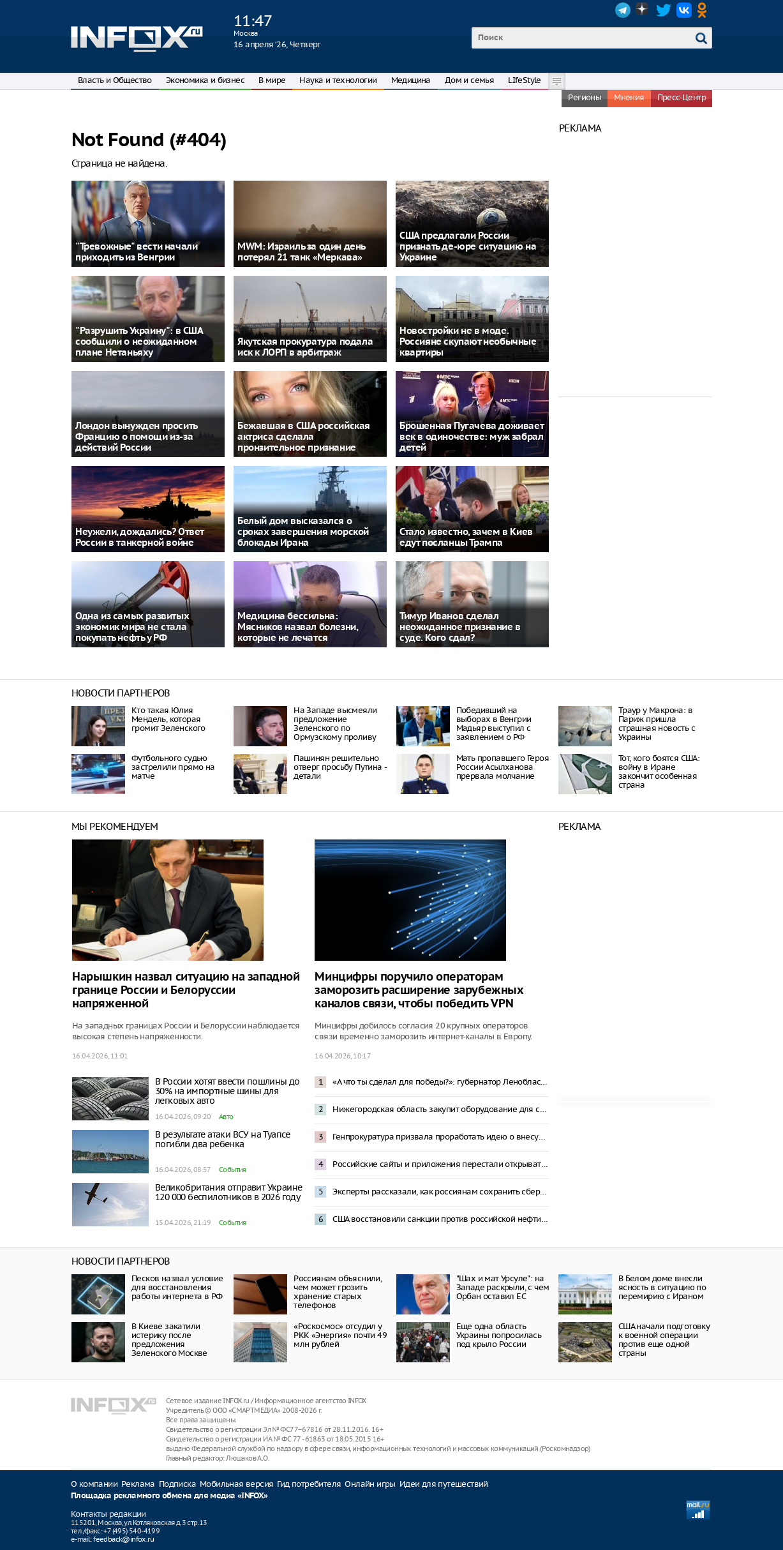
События (232, 1169)
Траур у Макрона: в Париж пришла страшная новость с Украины (656, 723)
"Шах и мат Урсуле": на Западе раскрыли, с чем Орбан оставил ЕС (502, 1287)
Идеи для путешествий (443, 1484)
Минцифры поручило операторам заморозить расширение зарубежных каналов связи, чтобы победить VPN (419, 990)
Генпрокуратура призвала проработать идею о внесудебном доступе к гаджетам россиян (440, 1136)
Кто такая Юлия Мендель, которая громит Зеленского (168, 719)
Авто (226, 1116)
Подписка (177, 1484)
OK (704, 10)
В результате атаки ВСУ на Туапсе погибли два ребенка (222, 1139)
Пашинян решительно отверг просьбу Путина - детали (340, 767)
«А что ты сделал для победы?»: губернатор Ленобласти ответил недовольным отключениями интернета (440, 1082)
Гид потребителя (309, 1484)
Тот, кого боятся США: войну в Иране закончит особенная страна (658, 771)
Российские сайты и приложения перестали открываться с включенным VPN (440, 1164)
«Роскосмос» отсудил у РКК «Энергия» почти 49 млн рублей (340, 1335)
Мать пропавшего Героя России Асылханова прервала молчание (502, 767)
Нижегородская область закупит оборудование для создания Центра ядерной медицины (440, 1109)
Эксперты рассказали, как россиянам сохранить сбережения (440, 1191)
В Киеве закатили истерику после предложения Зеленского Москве (169, 1339)
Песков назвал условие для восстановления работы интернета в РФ (177, 1287)
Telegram (622, 10)
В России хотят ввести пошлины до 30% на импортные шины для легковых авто (227, 1091)
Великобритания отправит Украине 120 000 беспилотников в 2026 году (228, 1192)
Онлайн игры (370, 1484)
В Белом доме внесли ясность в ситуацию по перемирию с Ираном (662, 1287)
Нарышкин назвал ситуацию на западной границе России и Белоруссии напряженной (186, 990)
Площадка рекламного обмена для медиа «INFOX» (169, 1496)
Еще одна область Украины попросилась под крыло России (499, 1335)
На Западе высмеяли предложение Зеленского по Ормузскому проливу (335, 723)
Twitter (663, 10)
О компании (94, 1484)
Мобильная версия (236, 1484)
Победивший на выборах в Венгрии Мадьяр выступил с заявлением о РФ (494, 723)
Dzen (643, 10)
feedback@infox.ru (123, 1539)
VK (684, 10)
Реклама (138, 1484)
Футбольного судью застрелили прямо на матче (173, 767)
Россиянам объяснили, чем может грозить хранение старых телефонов (338, 1292)
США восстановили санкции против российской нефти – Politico (440, 1219)
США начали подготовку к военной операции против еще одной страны (664, 1339)
